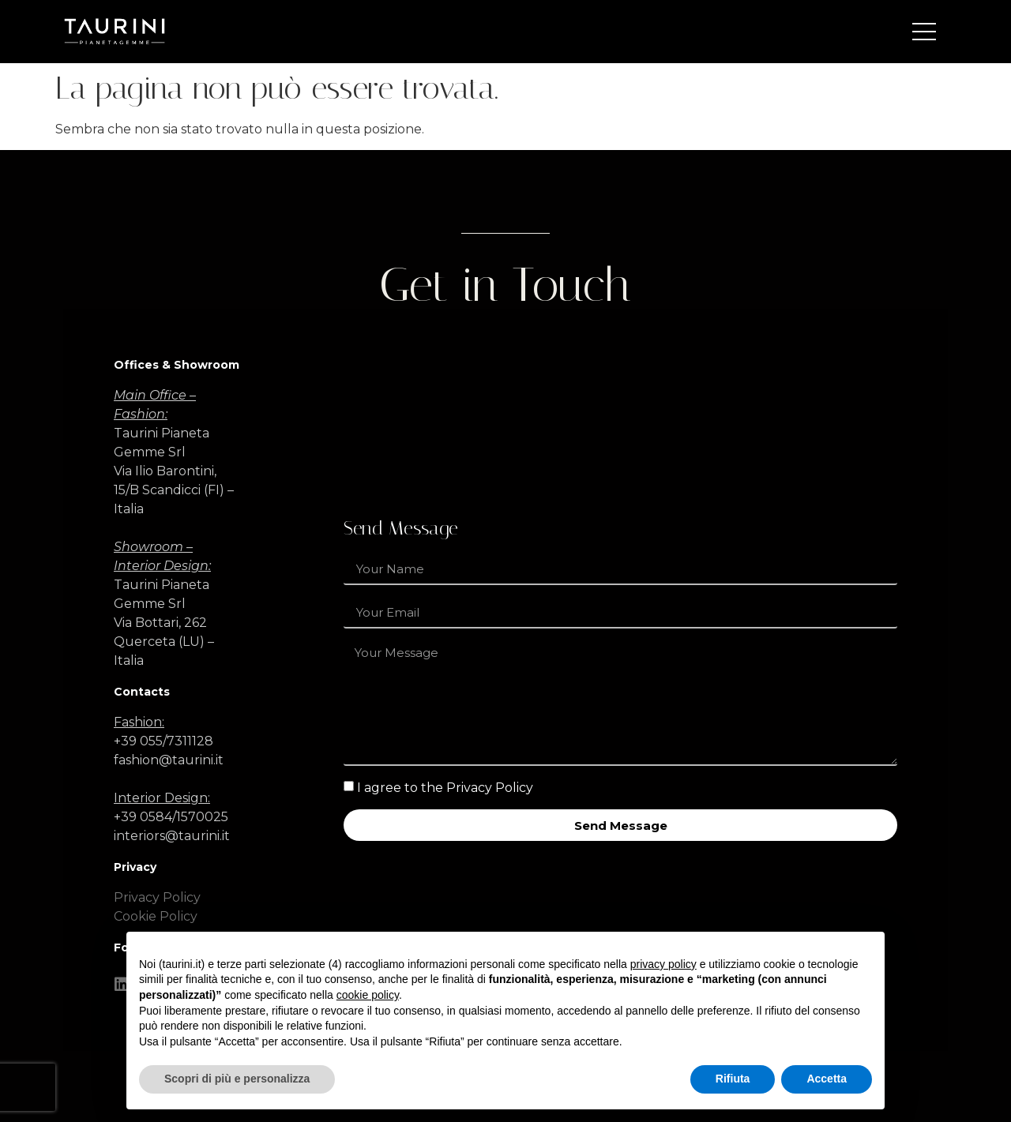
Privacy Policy (157, 897)
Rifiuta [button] (733, 1078)
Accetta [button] (826, 1078)
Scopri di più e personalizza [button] (237, 1078)
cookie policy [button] (367, 995)
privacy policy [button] (663, 964)
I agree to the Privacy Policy (445, 787)
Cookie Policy (155, 916)
